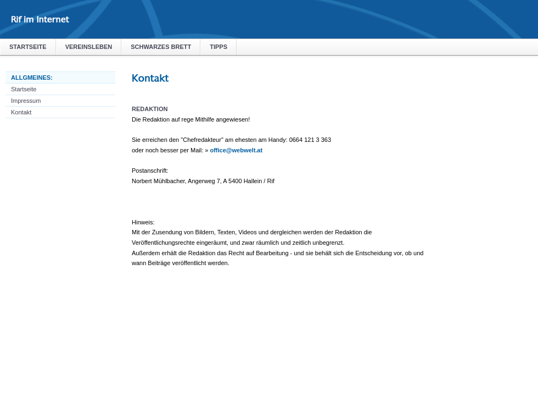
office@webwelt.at (236, 150)
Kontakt (21, 112)
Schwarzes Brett (161, 46)
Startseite (28, 46)
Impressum (26, 100)
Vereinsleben (89, 46)
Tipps (218, 46)
